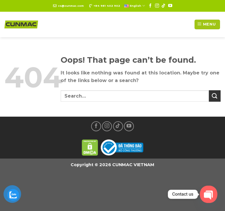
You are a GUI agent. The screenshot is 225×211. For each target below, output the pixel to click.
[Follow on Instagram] (157, 6)
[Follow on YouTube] (170, 6)
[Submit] (215, 96)
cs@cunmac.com (71, 5)
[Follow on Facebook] (150, 6)
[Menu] (207, 24)
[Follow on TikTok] (163, 6)
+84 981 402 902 (106, 5)
